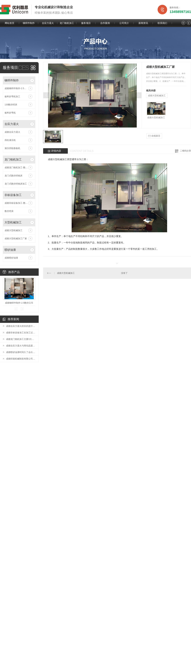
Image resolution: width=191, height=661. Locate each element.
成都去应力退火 (12, 132)
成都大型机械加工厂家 (16, 238)
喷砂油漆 (10, 249)
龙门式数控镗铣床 (13, 175)
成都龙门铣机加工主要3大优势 (20, 339)
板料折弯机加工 (12, 96)
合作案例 (105, 23)
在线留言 (154, 136)
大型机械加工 (13, 222)
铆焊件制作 (29, 23)
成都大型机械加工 (13, 230)
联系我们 (162, 23)
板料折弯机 (10, 112)
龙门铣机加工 (67, 23)
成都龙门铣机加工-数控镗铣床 (19, 167)
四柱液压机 (10, 140)
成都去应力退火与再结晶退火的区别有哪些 (20, 345)
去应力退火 (48, 23)
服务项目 (86, 23)
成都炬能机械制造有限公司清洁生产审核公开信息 (20, 358)
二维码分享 (185, 150)
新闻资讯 (143, 23)
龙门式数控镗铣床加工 (16, 183)
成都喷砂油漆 (11, 257)
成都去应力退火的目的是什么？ (20, 326)
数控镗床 (9, 211)
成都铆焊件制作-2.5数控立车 (19, 88)
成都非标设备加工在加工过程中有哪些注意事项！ (20, 332)
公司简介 (124, 23)
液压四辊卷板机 (12, 148)
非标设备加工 (13, 195)
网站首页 (9, 23)
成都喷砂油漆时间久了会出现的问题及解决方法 (20, 352)
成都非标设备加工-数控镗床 (18, 203)
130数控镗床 (11, 104)
